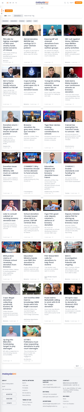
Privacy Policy (26, 405)
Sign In (72, 2)
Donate (9, 403)
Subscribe (78, 2)
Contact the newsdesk (50, 394)
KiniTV (24, 383)
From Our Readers (68, 404)
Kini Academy (26, 393)
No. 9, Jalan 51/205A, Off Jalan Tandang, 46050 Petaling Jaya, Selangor (72, 390)
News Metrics (26, 395)
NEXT (78, 366)
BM (10, 3)
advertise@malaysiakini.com (51, 404)
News (64, 399)
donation (18, 16)
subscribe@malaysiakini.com (52, 387)
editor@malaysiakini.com (50, 397)
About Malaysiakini (7, 384)
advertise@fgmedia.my (50, 406)
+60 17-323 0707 (48, 385)
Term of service (27, 402)
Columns (66, 401)
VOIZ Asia (25, 385)
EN (7, 3)
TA (16, 3)
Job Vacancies (6, 389)
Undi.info (25, 390)
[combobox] (29, 16)
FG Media (25, 388)
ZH (13, 3)
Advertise (9, 394)
